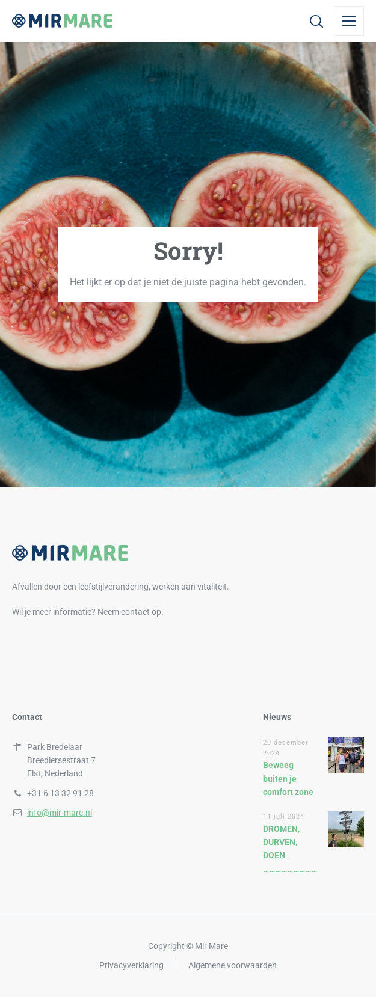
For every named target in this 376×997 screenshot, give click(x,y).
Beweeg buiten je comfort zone (288, 778)
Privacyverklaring (131, 965)
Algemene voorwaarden (232, 965)
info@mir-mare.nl (59, 812)
